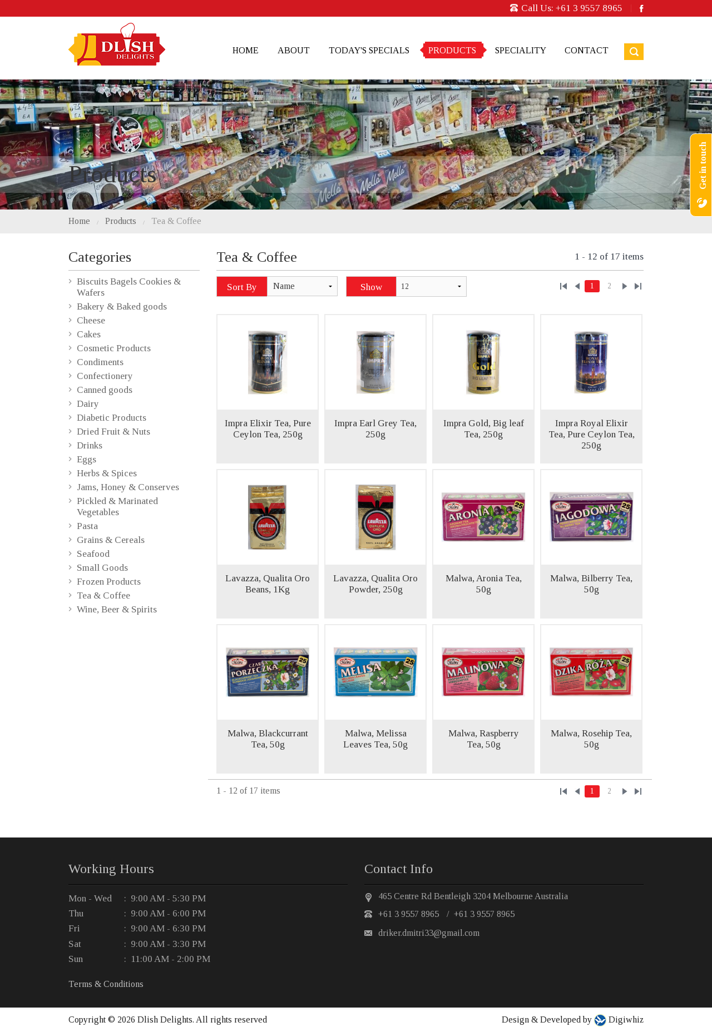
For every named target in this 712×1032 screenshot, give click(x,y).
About (294, 50)
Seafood (93, 554)
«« (563, 286)
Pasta (87, 526)
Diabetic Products (111, 417)
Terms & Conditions (106, 984)
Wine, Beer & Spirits (117, 609)
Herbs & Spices (107, 473)
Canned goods (104, 390)
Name (284, 286)
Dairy (88, 403)
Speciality (520, 50)
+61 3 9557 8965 (589, 8)
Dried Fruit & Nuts (113, 431)
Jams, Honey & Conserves (128, 487)
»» (638, 286)
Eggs (86, 459)
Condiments (100, 362)
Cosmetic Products (114, 348)
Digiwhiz (625, 1019)
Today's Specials (369, 50)
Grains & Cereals (111, 540)
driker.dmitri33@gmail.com (428, 933)
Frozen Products (109, 581)
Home (246, 50)
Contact (587, 50)
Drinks (89, 445)
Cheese (91, 320)
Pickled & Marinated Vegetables (117, 506)
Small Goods (102, 567)
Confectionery (105, 376)
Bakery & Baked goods (122, 306)
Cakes (89, 334)
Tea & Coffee (176, 221)
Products (452, 50)
